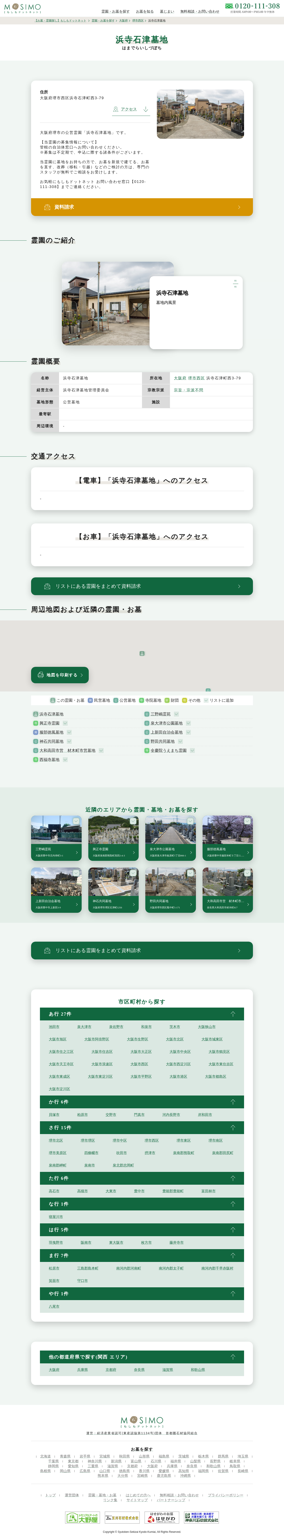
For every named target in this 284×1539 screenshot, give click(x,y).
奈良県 (139, 1370)
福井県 (175, 1461)
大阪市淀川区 (59, 1089)
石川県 (156, 1461)
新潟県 (116, 1461)
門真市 (139, 1115)
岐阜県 (235, 1461)
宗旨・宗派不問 (188, 390)
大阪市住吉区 (102, 1052)
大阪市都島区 (215, 1076)
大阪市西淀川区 (178, 1064)
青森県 (65, 1456)
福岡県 (203, 1471)
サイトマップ (137, 1500)
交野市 (111, 1115)
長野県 (215, 1461)
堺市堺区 (88, 1140)
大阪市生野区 (137, 1039)
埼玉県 (243, 1456)
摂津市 (150, 1153)
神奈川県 (95, 1461)
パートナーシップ (171, 1500)
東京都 (73, 1461)
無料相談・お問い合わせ (179, 1495)
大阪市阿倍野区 (96, 1039)
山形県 (144, 1456)
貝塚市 (54, 1115)
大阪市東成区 (59, 1076)
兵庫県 (82, 1370)
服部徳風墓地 (51, 732)
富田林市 (208, 1191)
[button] (142, 653)
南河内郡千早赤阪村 (217, 1268)
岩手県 (85, 1456)
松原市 (54, 1268)
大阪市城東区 (212, 1039)
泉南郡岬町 (58, 1165)
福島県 (164, 1456)
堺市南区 (216, 1140)
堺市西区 (138, 20)
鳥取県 (235, 1466)
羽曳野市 (56, 1242)
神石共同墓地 (51, 741)
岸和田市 (205, 1115)
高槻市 (82, 1191)
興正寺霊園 (49, 723)
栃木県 (203, 1456)
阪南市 (86, 1242)
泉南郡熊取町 (183, 1153)
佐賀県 (223, 1471)
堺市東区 (184, 1140)
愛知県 (73, 1466)
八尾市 (54, 1306)
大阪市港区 (178, 1076)
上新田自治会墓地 (167, 732)
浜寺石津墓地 (51, 714)
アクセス (125, 109)
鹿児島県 (164, 1476)
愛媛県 (164, 1471)
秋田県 (124, 1456)
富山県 (136, 1461)
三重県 (93, 1466)
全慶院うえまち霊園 (169, 750)
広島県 (85, 1471)
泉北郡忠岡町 (123, 1165)
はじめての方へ (138, 1495)
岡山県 (65, 1471)
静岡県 (53, 1466)
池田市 (54, 1027)
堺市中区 (120, 1140)
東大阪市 (116, 1242)
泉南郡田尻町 (222, 1153)
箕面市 (54, 1281)
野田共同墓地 (163, 741)
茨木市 (175, 1027)
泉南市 (89, 1165)
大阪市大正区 (141, 1052)
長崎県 (243, 1471)
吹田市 (121, 1153)
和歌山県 (198, 1370)
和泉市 (146, 1027)
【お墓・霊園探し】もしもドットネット (60, 20)
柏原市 (82, 1115)
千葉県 (53, 1461)
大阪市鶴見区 (219, 1052)
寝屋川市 (56, 1217)
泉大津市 (84, 1027)
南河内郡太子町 (171, 1268)
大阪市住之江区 (61, 1052)
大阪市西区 (139, 1064)
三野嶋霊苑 (161, 714)
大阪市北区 (175, 1039)
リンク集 (110, 1500)
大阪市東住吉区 (221, 1064)
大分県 (122, 1476)
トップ (50, 1495)
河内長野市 (171, 1115)
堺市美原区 (58, 1153)
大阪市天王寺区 (61, 1064)
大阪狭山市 (207, 1027)
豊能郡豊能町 (173, 1191)
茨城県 (183, 1456)
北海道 (45, 1456)
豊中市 (139, 1191)
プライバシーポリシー (225, 1495)
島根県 (45, 1471)
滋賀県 (167, 1370)
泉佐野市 (116, 1027)
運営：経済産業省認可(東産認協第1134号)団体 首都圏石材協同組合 (142, 1433)
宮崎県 (142, 1476)
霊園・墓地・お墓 (102, 1495)
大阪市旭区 (58, 1039)
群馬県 (223, 1456)
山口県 (104, 1471)
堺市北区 (56, 1140)
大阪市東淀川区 (100, 1076)
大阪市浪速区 (102, 1064)
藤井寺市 (177, 1242)
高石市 (54, 1191)
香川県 (144, 1471)
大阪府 (123, 20)
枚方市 (146, 1242)
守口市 (82, 1281)
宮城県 (104, 1456)
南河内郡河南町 (128, 1268)
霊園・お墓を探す (103, 20)
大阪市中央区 (180, 1052)
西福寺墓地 (49, 759)
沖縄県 (185, 1476)
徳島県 (124, 1471)
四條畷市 (91, 1153)
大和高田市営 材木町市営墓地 (67, 750)
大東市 (111, 1191)
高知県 (183, 1471)
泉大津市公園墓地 (167, 723)
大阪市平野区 (141, 1076)
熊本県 (103, 1476)
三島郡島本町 (88, 1268)
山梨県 (195, 1461)
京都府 (111, 1370)
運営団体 (72, 1495)
